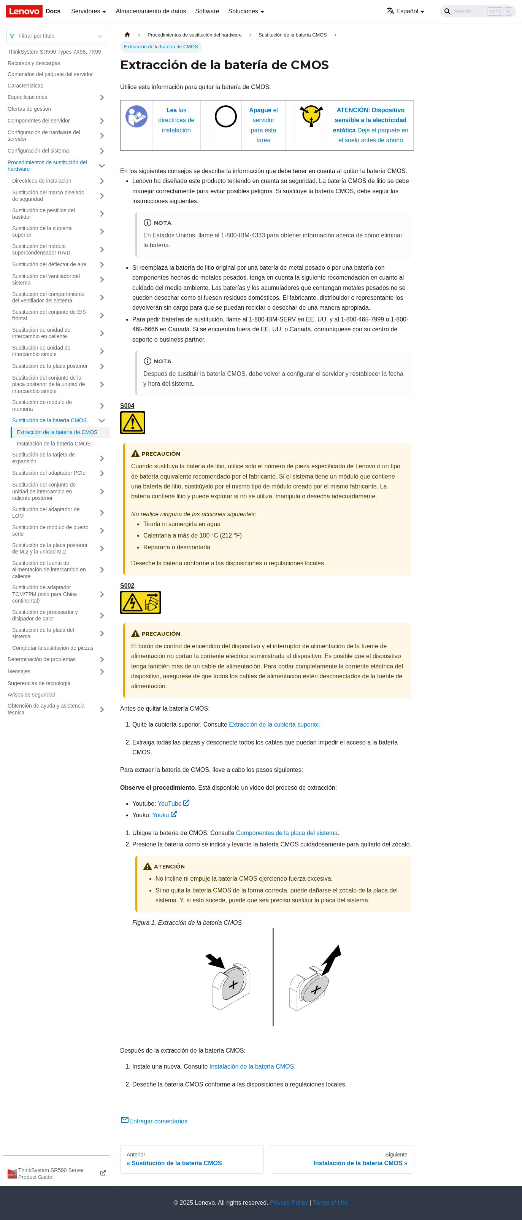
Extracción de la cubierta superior (274, 724)
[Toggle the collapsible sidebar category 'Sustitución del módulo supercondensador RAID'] (102, 250)
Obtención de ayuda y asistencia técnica (46, 709)
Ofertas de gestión (29, 109)
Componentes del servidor (39, 121)
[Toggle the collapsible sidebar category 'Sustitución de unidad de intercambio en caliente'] (102, 333)
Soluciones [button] (243, 11)
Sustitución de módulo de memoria (42, 405)
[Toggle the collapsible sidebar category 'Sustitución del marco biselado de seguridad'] (102, 196)
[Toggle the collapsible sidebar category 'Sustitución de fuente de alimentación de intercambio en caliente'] (102, 570)
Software (207, 11)
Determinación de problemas (42, 659)
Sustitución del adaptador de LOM (45, 512)
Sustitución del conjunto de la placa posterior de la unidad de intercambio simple (48, 384)
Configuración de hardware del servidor (44, 135)
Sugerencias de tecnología (39, 683)
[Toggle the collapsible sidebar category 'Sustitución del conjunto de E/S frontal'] (102, 315)
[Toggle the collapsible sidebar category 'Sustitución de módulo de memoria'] (102, 406)
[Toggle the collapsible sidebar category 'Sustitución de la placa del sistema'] (102, 634)
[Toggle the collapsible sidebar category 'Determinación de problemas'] (102, 660)
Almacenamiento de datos (151, 11)
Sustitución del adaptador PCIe (49, 473)
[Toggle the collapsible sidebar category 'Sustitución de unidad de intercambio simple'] (102, 351)
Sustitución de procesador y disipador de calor (45, 615)
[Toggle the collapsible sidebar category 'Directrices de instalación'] (102, 181)
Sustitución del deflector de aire (49, 264)
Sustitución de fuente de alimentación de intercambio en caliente (49, 569)
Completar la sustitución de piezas (52, 648)
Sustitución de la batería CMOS (49, 420)
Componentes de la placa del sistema (287, 833)
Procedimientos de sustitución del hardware (47, 165)
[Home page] (127, 35)
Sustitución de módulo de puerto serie (50, 530)
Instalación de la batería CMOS (54, 444)
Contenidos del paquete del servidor (50, 74)
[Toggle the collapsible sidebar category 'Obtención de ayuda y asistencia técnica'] (102, 709)
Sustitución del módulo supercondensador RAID (41, 249)
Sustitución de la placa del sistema (43, 633)
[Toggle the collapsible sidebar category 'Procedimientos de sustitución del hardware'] (102, 166)
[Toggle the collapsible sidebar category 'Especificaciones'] (102, 97)
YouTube (174, 803)
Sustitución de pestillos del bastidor (43, 213)
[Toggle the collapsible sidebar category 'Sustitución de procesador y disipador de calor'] (102, 616)
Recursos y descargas (34, 63)
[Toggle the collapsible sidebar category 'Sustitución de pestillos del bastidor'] (102, 214)
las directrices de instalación (176, 120)
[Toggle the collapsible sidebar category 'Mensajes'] (102, 672)
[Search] (478, 11)
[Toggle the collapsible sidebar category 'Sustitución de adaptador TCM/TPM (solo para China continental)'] (102, 594)
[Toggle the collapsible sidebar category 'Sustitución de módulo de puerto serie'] (102, 531)
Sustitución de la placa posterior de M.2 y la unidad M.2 (49, 548)
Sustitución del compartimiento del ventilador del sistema (48, 297)
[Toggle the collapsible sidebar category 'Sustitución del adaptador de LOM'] (102, 513)
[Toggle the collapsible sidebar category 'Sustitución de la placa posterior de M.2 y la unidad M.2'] (102, 549)
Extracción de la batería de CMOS (57, 432)
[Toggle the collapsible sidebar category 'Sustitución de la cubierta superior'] (102, 232)
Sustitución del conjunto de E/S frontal (49, 315)
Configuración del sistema (38, 151)
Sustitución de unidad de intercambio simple (41, 351)
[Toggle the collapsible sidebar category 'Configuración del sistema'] (102, 151)
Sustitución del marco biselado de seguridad (48, 195)
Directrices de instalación (41, 181)
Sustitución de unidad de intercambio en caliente (41, 333)
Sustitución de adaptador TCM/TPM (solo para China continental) (44, 594)
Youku (164, 815)
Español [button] (402, 11)
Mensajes (19, 671)
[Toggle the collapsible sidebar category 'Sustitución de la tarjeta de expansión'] (102, 458)
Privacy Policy (289, 1202)
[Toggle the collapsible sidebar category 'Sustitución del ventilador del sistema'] (102, 280)
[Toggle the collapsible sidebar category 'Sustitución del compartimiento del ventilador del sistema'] (102, 298)
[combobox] (19, 36)
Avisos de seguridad (32, 695)
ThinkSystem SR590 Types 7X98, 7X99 (54, 52)
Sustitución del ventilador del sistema (46, 279)
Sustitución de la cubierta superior (41, 231)
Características (25, 86)
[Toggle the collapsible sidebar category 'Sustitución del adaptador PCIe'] (102, 473)
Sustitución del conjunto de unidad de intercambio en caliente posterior (44, 491)
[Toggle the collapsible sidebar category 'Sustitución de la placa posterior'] (102, 366)
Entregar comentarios (153, 1121)
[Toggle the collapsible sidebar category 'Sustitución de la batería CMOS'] (102, 421)
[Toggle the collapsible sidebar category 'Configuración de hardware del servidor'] (102, 136)
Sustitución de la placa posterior (49, 366)
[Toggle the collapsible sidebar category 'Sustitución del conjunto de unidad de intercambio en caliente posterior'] (102, 491)
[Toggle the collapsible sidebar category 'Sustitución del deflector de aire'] (102, 265)
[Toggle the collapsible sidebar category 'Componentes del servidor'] (102, 121)
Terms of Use (330, 1202)
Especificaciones (27, 97)
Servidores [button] (85, 11)
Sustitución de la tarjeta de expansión (43, 458)
